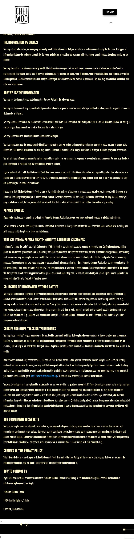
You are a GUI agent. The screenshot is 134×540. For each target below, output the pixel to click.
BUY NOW (110, 12)
